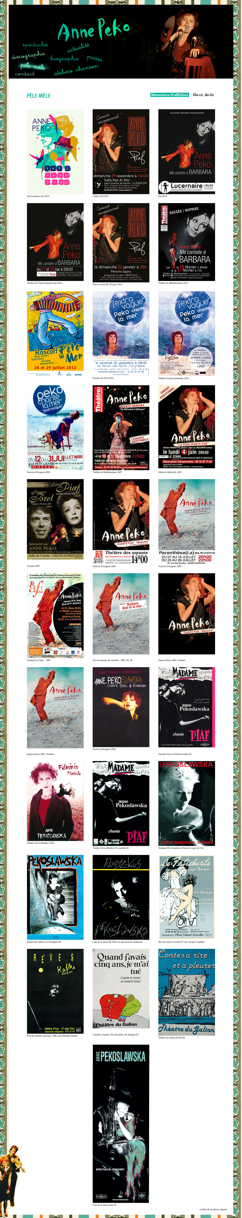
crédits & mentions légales (213, 1209)
